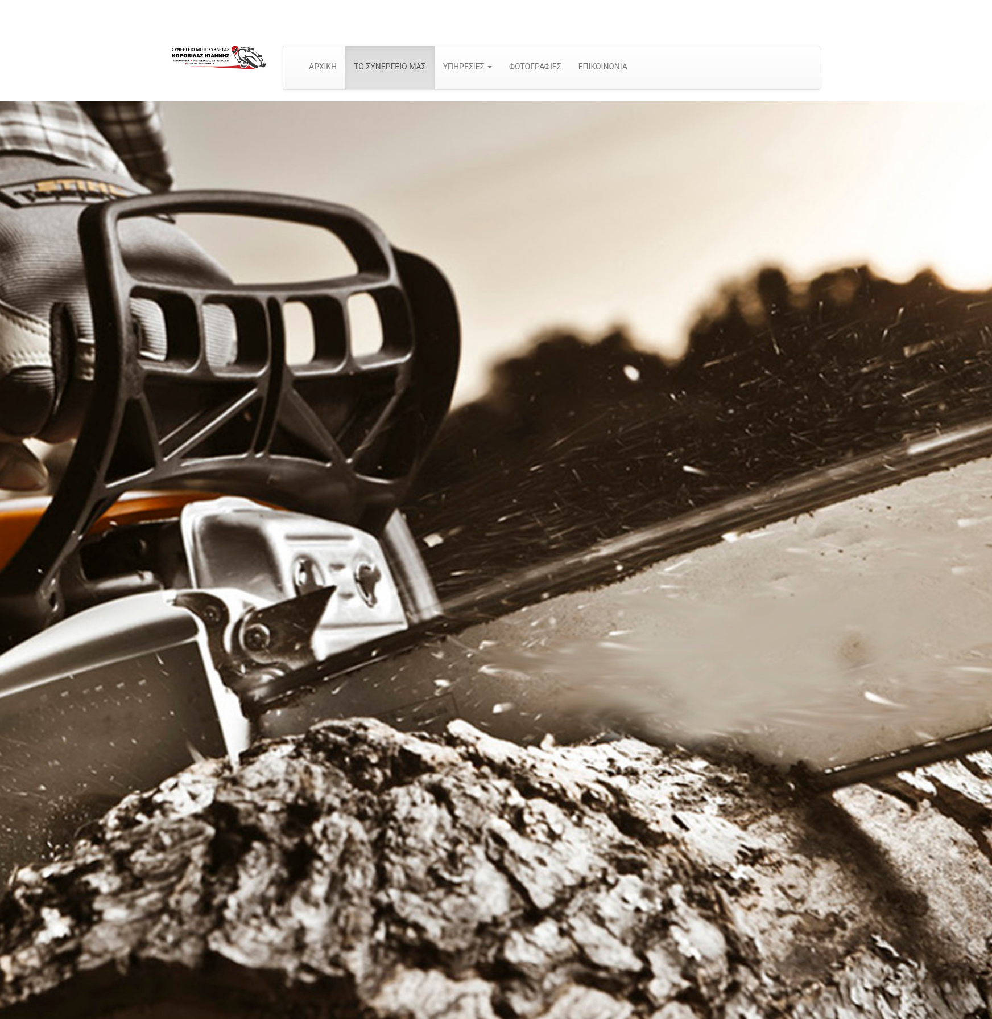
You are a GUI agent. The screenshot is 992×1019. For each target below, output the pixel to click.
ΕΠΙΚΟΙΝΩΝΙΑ (602, 66)
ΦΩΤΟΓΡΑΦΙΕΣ (535, 66)
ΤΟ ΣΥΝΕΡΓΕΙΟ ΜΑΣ (390, 66)
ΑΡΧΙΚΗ (323, 66)
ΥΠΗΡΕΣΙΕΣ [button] (467, 66)
